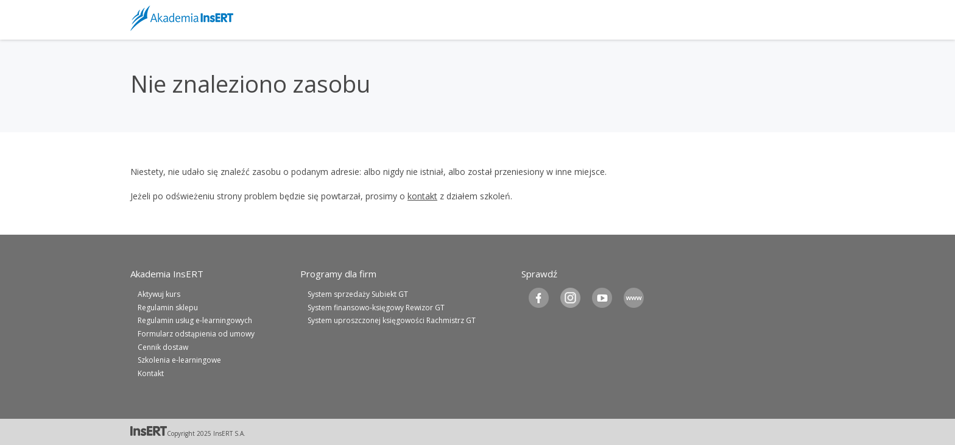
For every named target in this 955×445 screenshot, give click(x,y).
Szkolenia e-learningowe (179, 360)
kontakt (422, 196)
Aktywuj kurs (159, 294)
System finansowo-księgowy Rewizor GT (376, 307)
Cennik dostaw (163, 347)
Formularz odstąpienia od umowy (196, 334)
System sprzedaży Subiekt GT (358, 294)
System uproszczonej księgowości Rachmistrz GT (392, 320)
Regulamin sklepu (168, 307)
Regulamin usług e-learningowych (195, 320)
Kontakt (151, 373)
